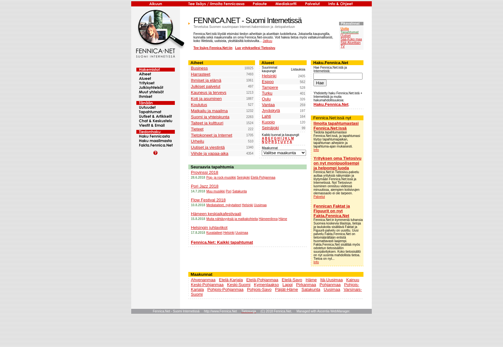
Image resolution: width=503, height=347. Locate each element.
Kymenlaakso (266, 284)
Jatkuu (267, 41)
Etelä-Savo (292, 279)
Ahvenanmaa (203, 279)
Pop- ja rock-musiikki (221, 177)
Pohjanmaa (330, 284)
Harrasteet (200, 74)
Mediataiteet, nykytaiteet (223, 205)
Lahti (266, 116)
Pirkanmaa (306, 284)
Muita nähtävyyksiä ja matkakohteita (232, 219)
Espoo (268, 81)
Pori (229, 191)
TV (343, 46)
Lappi (287, 284)
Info (316, 150)
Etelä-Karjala (231, 279)
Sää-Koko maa (351, 39)
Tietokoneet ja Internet (211, 135)
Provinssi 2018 (204, 172)
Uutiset (346, 36)
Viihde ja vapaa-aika (209, 153)
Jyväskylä (271, 110)
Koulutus (199, 104)
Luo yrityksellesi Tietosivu (255, 48)
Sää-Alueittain (351, 43)
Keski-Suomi (239, 284)
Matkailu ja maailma (209, 110)
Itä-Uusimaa (331, 279)
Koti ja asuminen (206, 98)
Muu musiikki (215, 191)
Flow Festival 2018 (208, 200)
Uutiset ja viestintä (208, 147)
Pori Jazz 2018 (204, 186)
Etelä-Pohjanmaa (263, 177)
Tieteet (197, 129)
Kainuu (352, 279)
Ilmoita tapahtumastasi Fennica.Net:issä (336, 126)
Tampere (270, 87)
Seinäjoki (270, 127)
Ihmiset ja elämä (206, 80)
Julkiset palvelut (205, 86)
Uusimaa (260, 205)
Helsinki (269, 75)
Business (199, 68)
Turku (267, 93)
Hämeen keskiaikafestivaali (216, 213)
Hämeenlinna (268, 219)
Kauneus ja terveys (208, 92)
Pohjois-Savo (259, 289)
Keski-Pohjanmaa (207, 284)
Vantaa (268, 104)
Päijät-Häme (286, 289)
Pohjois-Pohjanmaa (225, 289)
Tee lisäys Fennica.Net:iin (213, 48)
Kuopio (268, 122)
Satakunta (239, 191)
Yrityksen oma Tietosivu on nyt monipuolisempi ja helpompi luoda (337, 163)
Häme (282, 219)
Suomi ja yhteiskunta (210, 116)
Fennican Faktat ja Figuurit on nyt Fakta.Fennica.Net (331, 211)
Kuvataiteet (214, 232)
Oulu (266, 99)
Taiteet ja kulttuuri (207, 123)
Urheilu (197, 141)
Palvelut (319, 197)
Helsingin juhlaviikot (209, 227)
